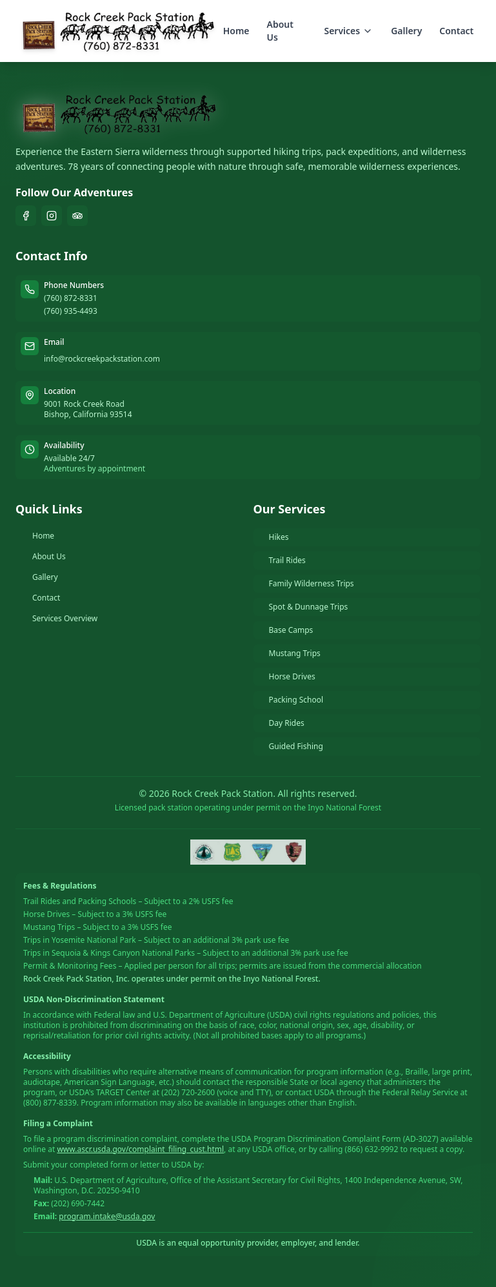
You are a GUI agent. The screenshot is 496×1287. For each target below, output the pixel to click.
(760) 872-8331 (70, 298)
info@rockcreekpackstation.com (102, 358)
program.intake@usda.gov (107, 1216)
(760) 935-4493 (70, 311)
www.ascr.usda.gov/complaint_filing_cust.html (140, 1149)
